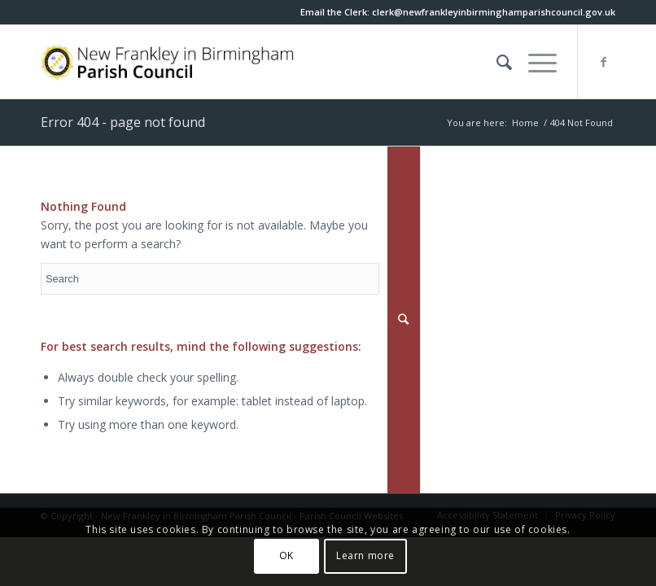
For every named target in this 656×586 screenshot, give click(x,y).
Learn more (365, 555)
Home (525, 122)
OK (286, 555)
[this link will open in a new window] (493, 12)
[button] (534, 61)
